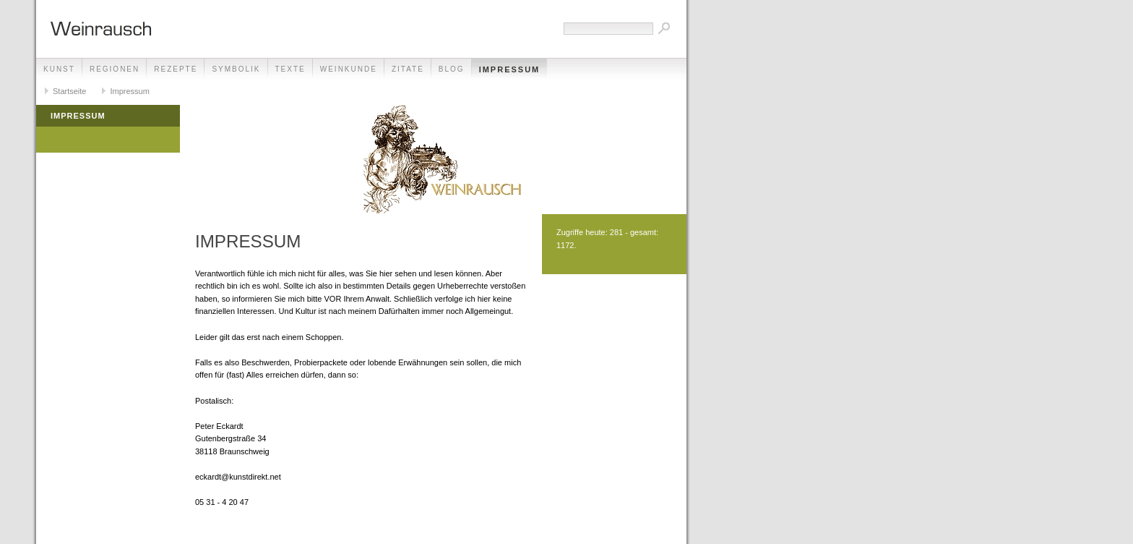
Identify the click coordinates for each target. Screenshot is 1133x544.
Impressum (509, 69)
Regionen (114, 69)
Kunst (59, 69)
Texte (290, 69)
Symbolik (236, 69)
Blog (452, 69)
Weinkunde (348, 69)
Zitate (408, 69)
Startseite (69, 91)
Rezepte (175, 69)
